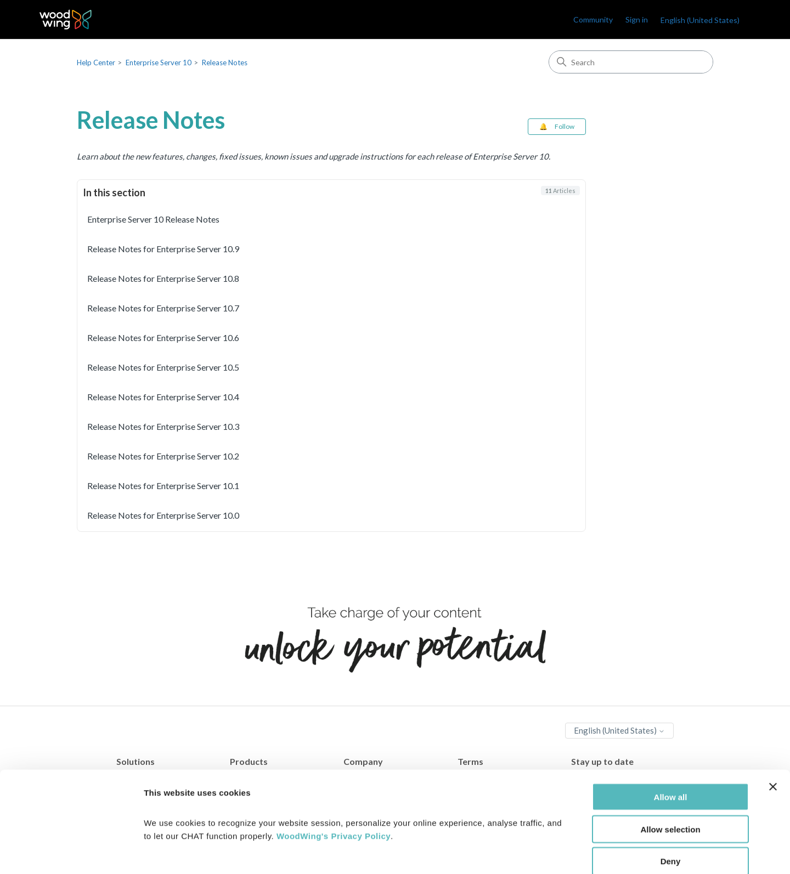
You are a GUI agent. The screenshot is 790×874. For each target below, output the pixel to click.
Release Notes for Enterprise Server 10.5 (163, 367)
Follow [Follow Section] (564, 126)
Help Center (96, 62)
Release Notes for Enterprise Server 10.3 (163, 426)
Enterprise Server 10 (158, 62)
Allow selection (670, 771)
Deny (671, 804)
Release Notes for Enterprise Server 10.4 (163, 396)
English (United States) (700, 20)
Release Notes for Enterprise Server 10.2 (163, 456)
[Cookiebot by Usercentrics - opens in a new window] (71, 852)
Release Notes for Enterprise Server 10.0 (163, 515)
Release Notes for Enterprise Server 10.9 (163, 248)
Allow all (670, 739)
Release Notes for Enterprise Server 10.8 (163, 278)
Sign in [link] (636, 19)
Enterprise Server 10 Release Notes (153, 219)
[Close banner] (773, 729)
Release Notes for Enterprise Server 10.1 (163, 485)
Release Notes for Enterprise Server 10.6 (163, 337)
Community (593, 19)
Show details (575, 852)
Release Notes (224, 62)
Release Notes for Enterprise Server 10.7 (163, 308)
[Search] (631, 62)
